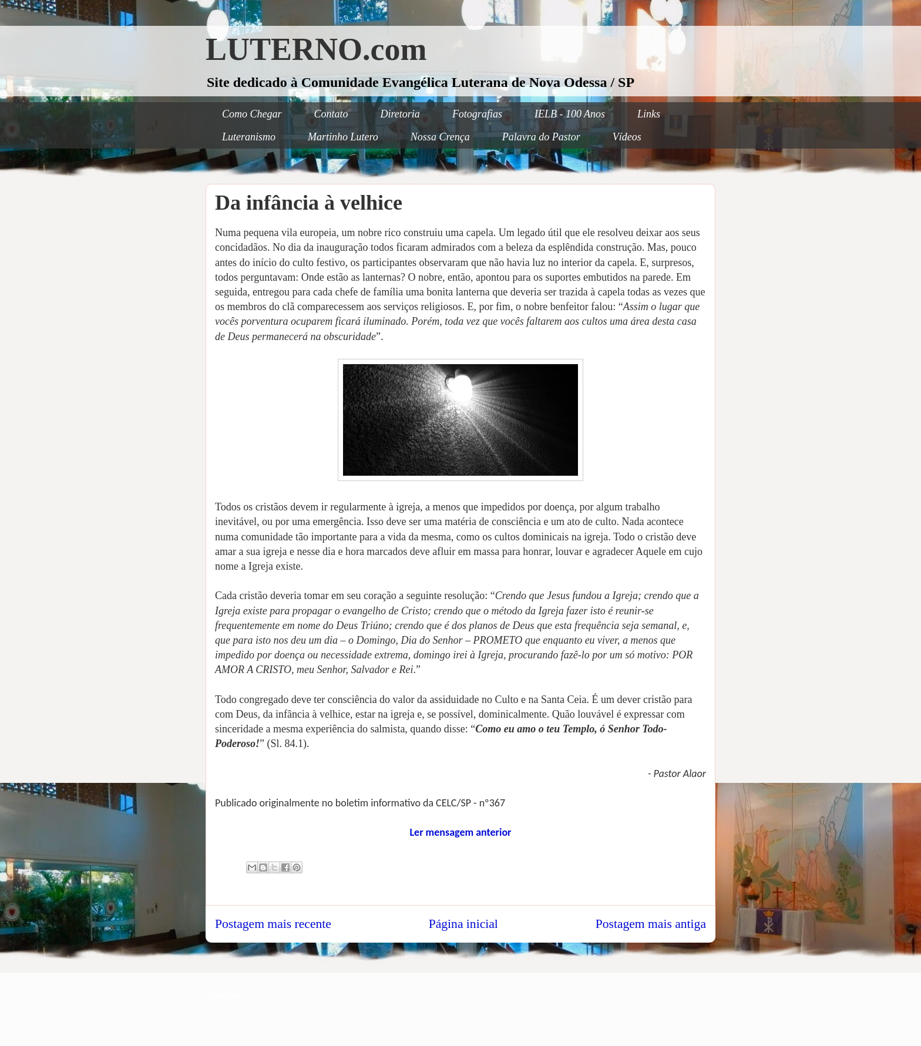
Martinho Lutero (343, 137)
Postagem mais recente (273, 924)
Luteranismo (248, 137)
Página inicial (463, 924)
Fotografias (477, 114)
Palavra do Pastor (541, 137)
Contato (331, 114)
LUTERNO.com (316, 49)
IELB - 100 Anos (570, 114)
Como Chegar (252, 114)
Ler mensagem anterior (460, 832)
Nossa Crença (440, 137)
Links (648, 114)
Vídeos (627, 137)
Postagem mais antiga (651, 924)
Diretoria (400, 114)
